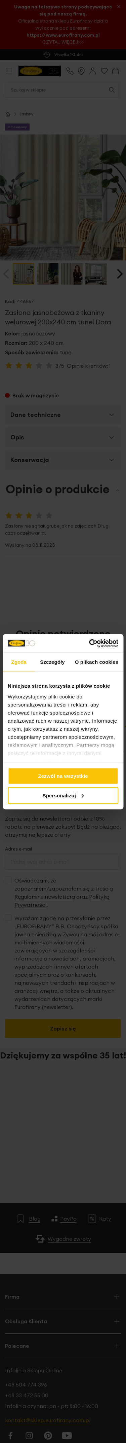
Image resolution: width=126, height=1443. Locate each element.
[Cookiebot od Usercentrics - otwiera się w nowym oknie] (89, 643)
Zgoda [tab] (19, 662)
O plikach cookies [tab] (96, 662)
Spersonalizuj (63, 795)
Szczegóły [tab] (52, 662)
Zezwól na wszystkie (63, 776)
